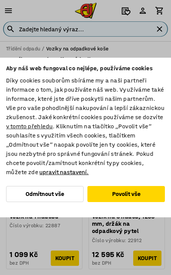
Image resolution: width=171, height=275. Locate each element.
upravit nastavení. (64, 172)
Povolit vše (126, 193)
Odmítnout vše (45, 193)
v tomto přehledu (29, 126)
